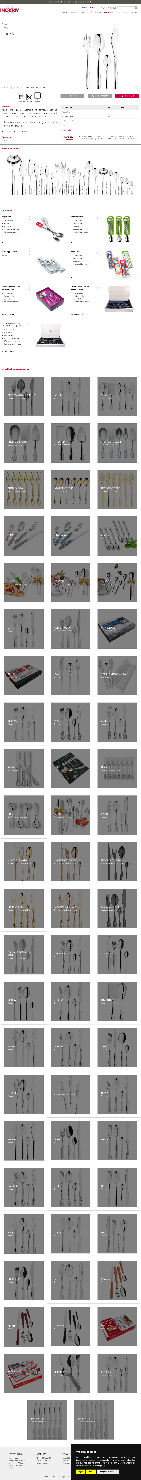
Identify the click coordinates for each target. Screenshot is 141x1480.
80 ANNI (74, 13)
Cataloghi (98, 13)
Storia (81, 13)
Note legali (61, 1477)
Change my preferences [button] (108, 1472)
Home (84, 8)
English (103, 8)
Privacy (53, 1477)
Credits (46, 1477)
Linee (118, 13)
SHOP (95, 8)
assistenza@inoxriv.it (70, 1460)
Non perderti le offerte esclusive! (70, 2)
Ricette (124, 13)
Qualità (89, 13)
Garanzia (65, 1463)
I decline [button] (91, 1472)
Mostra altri (66, 130)
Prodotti (108, 13)
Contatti (133, 13)
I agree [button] (81, 1472)
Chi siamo (63, 13)
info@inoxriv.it (42, 1463)
